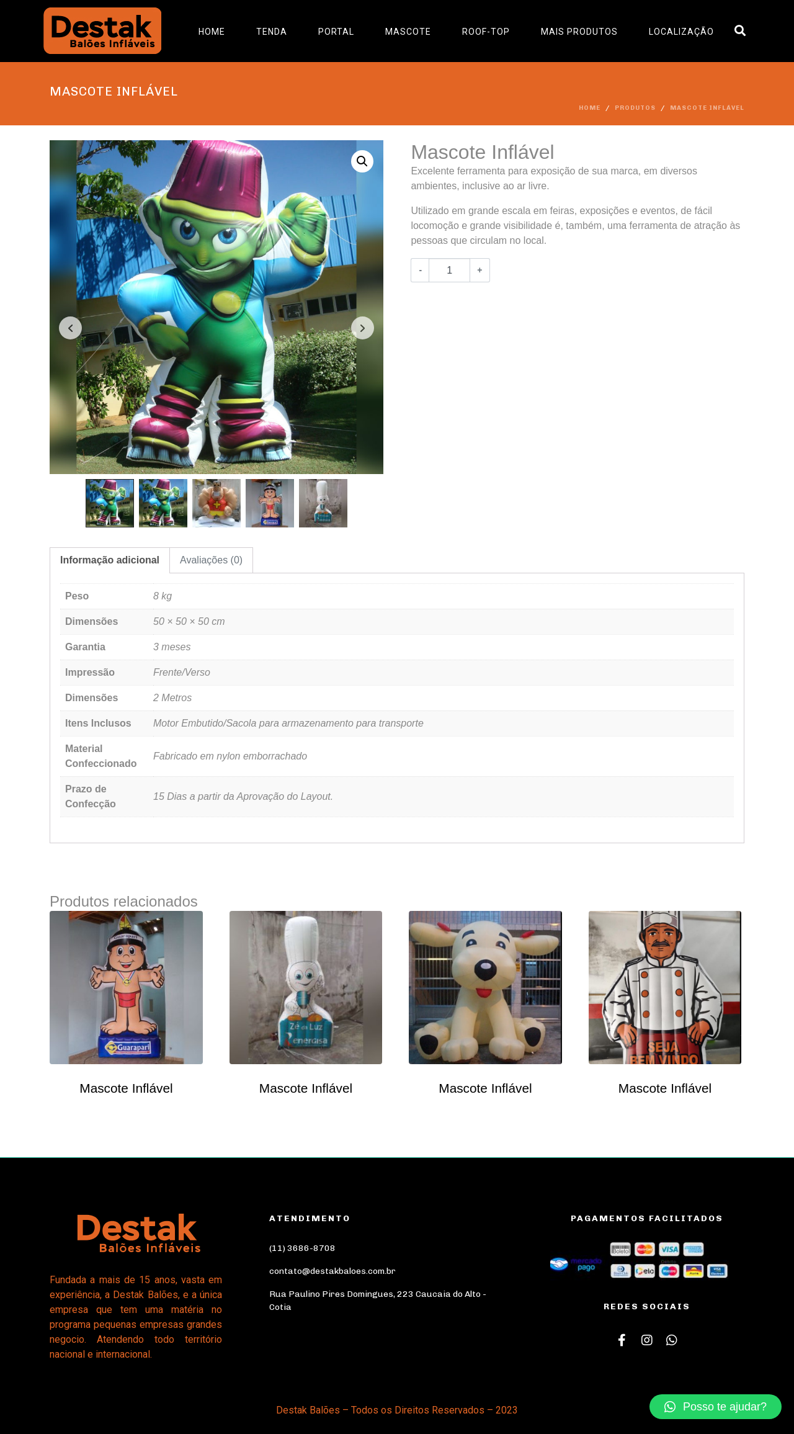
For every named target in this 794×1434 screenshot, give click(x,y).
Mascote (408, 32)
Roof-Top (486, 32)
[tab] (110, 560)
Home (211, 32)
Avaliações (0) (211, 560)
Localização (681, 32)
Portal (336, 32)
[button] (715, 1406)
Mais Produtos (579, 32)
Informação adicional (109, 560)
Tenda (271, 32)
